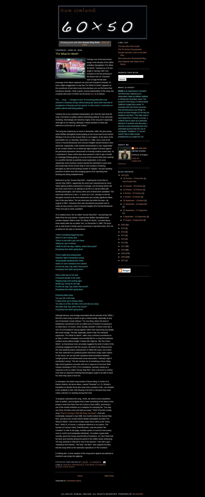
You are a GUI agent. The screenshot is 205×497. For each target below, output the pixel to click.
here (92, 94)
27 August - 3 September (133, 220)
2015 (123, 232)
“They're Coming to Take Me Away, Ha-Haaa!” (78, 413)
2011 (123, 246)
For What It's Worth (95, 465)
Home (80, 476)
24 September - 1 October (133, 201)
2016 (123, 228)
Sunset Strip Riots (65, 467)
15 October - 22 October (133, 190)
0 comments (95, 462)
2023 (123, 175)
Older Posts (109, 476)
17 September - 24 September (135, 204)
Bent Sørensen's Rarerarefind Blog (132, 58)
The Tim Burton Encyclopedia (130, 49)
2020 (123, 225)
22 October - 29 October (133, 186)
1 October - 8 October (132, 197)
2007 (123, 261)
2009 (123, 253)
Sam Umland (141, 148)
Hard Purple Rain (130, 182)
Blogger (138, 494)
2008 (123, 257)
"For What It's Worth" (67, 53)
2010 (123, 250)
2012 (123, 243)
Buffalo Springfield (73, 465)
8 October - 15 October (132, 193)
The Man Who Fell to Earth (129, 46)
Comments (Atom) (73, 481)
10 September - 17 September (135, 210)
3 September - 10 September (135, 217)
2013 (123, 239)
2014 (123, 235)
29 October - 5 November (133, 178)
